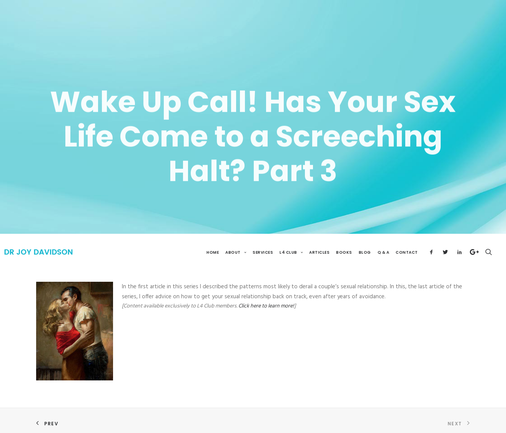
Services (263, 242)
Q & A (383, 242)
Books (344, 242)
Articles (319, 242)
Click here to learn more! (266, 296)
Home (212, 242)
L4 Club (291, 242)
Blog (365, 242)
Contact (407, 242)
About (235, 242)
